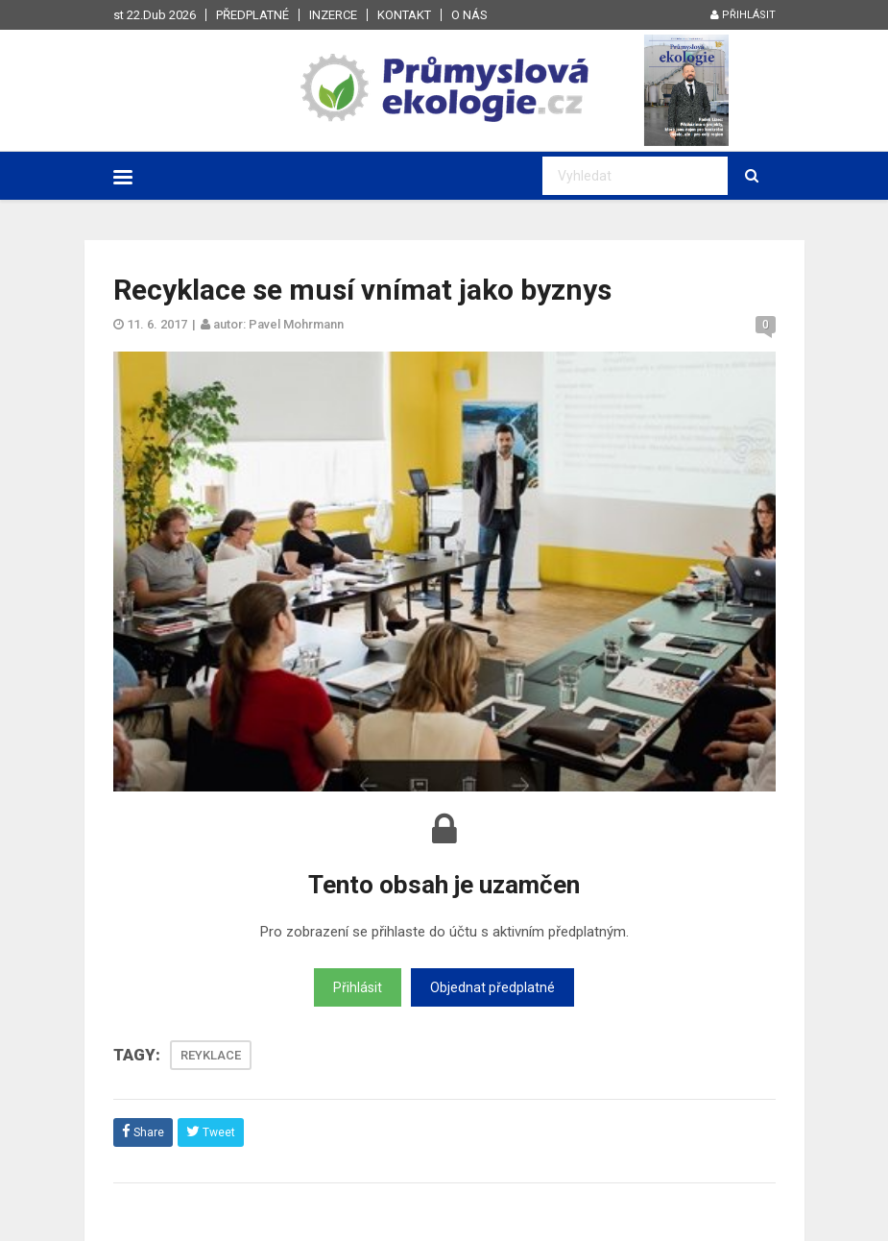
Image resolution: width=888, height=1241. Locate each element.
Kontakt (404, 15)
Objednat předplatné (492, 987)
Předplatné (252, 15)
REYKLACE (210, 1055)
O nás (469, 15)
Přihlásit (743, 15)
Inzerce (333, 15)
